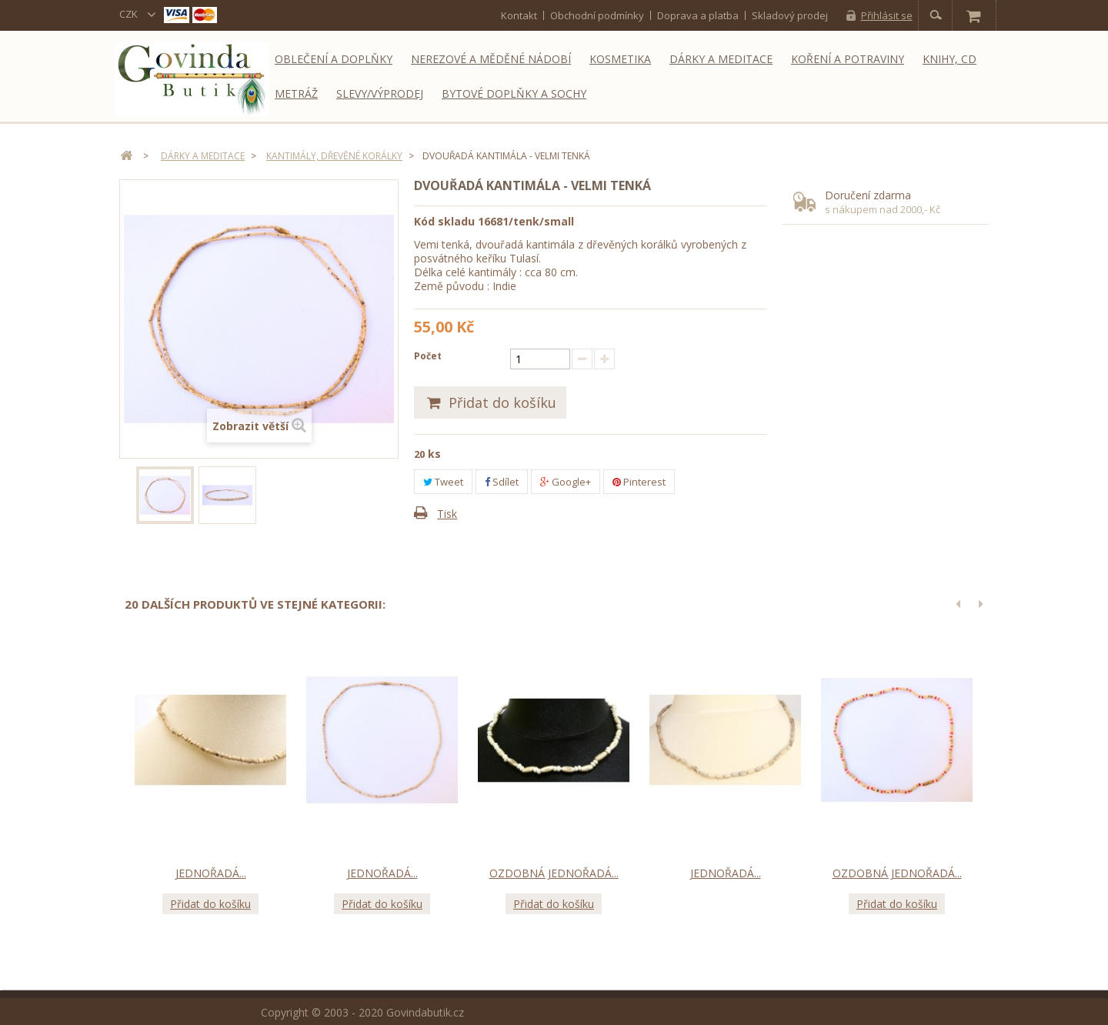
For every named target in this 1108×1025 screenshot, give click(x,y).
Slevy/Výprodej (379, 93)
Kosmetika (620, 59)
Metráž (296, 93)
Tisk (447, 513)
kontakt (519, 15)
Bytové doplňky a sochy (514, 93)
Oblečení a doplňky (333, 59)
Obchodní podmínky (597, 15)
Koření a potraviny (847, 59)
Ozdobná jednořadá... (554, 872)
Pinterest (639, 482)
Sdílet (502, 482)
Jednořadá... (210, 872)
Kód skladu (444, 221)
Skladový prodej (790, 15)
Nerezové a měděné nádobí (491, 59)
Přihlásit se (887, 15)
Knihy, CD (949, 59)
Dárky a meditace (721, 59)
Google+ (565, 482)
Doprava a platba (698, 15)
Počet (428, 355)
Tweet (443, 482)
